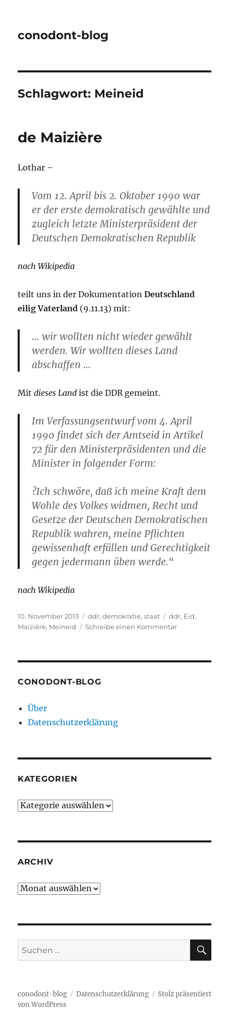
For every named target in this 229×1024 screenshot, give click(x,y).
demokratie (121, 616)
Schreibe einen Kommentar (131, 627)
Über (37, 708)
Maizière (32, 627)
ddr (93, 616)
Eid (189, 616)
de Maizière (60, 137)
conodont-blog (63, 35)
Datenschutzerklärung (73, 722)
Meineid (62, 627)
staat (152, 616)
